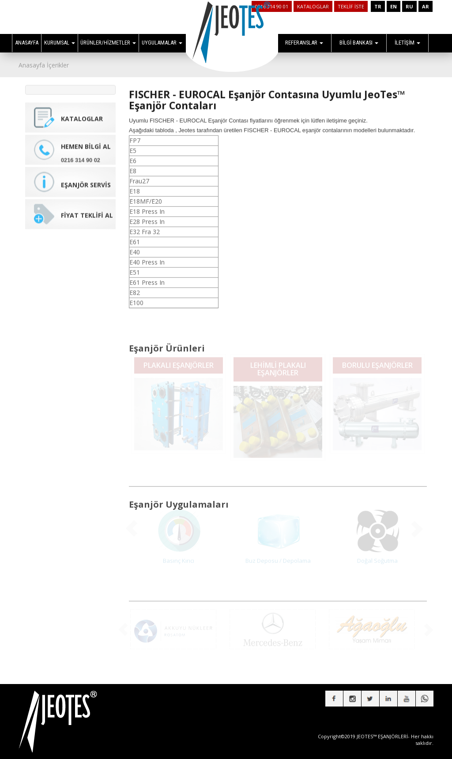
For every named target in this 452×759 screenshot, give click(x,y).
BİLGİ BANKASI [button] (358, 42)
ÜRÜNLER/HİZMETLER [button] (108, 42)
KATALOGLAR (313, 6)
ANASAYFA (26, 42)
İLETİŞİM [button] (407, 42)
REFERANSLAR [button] (304, 42)
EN (393, 6)
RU (409, 6)
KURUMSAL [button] (59, 42)
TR (377, 6)
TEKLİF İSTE (351, 6)
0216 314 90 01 (271, 6)
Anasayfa (32, 65)
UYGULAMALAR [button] (162, 42)
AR (425, 6)
